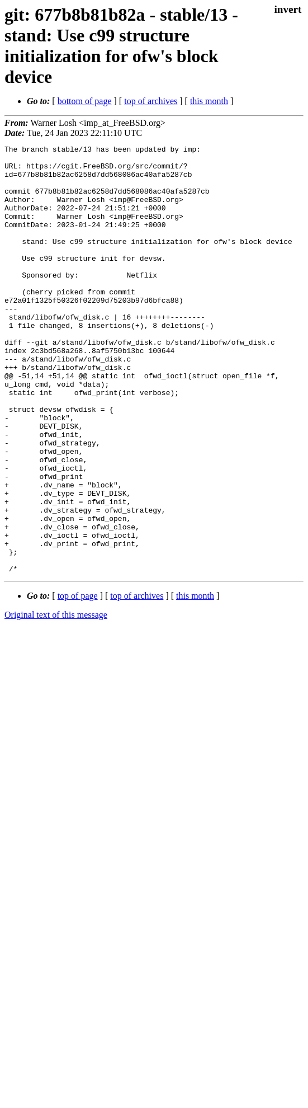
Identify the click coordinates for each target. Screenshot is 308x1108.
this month (209, 101)
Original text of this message (55, 700)
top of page (78, 681)
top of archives (150, 101)
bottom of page (85, 101)
